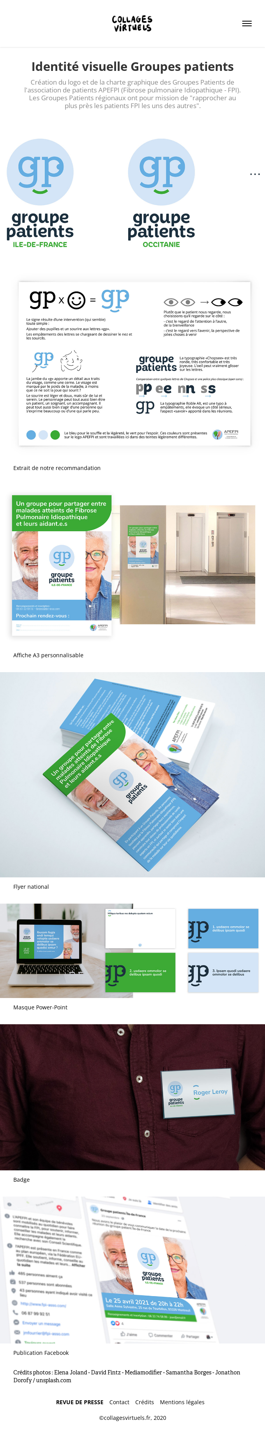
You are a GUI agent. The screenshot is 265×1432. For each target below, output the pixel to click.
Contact (122, 1402)
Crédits (147, 1402)
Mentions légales (184, 1402)
